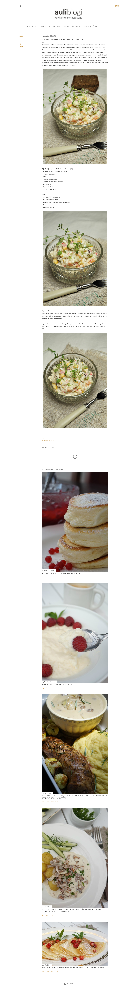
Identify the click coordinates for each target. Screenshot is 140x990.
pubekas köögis (55, 26)
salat (21, 47)
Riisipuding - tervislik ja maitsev (57, 685)
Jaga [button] (21, 36)
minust (66, 26)
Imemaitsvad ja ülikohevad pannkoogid (61, 573)
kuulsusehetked (78, 26)
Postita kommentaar (52, 688)
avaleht (30, 26)
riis (20, 44)
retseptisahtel (41, 26)
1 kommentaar (50, 576)
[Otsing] (118, 6)
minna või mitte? (93, 26)
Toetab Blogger (70, 984)
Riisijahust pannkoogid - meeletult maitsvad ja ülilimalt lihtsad (73, 968)
